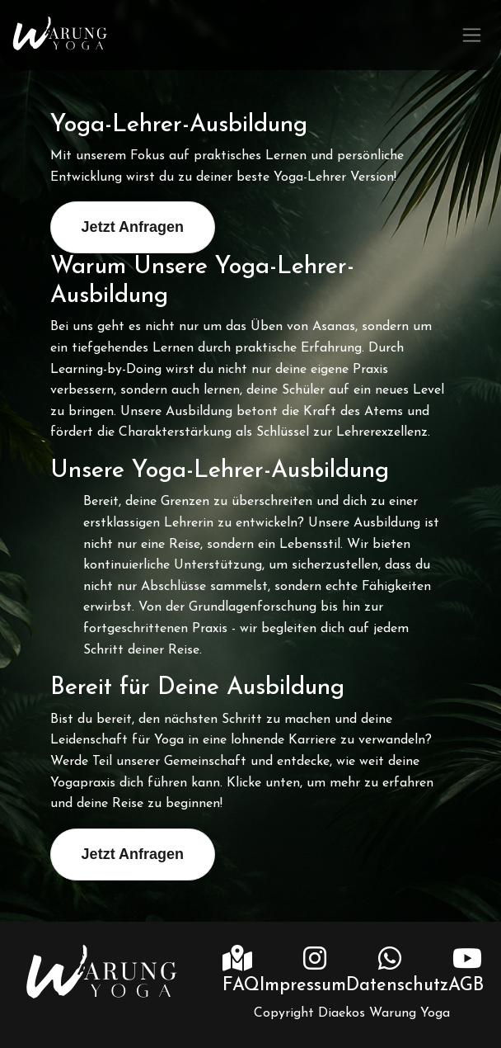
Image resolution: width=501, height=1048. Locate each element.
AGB (466, 985)
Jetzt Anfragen (133, 227)
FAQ (241, 985)
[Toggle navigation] (472, 35)
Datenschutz (397, 985)
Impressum (303, 985)
